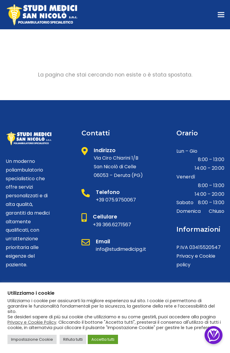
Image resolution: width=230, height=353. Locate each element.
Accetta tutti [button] (102, 339)
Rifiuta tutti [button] (73, 339)
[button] (221, 14)
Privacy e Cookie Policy (31, 322)
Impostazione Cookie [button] (32, 339)
